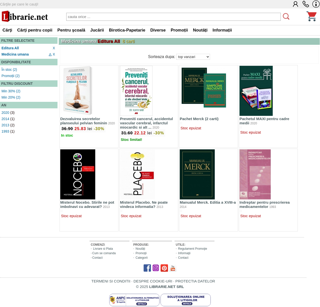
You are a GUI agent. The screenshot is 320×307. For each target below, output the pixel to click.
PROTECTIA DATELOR (195, 281)
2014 (5, 119)
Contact (97, 257)
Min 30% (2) (11, 91)
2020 (5, 113)
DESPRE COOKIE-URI (153, 281)
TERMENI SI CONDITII (111, 281)
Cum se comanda (104, 253)
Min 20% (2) (11, 97)
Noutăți (140, 248)
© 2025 (160, 286)
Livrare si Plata (103, 248)
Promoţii (141, 253)
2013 (5, 125)
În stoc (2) (9, 70)
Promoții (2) (11, 76)
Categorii (142, 257)
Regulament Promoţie (192, 248)
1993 (5, 131)
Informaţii (184, 253)
